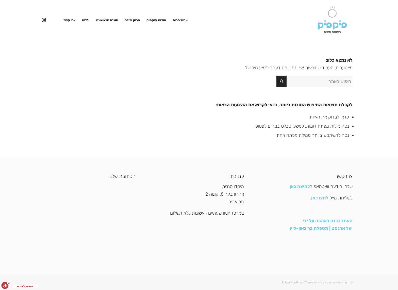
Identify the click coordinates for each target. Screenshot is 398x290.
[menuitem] (180, 20)
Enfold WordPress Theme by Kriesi (303, 282)
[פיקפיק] (332, 20)
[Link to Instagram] (43, 20)
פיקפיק (331, 282)
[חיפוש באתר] (314, 81)
